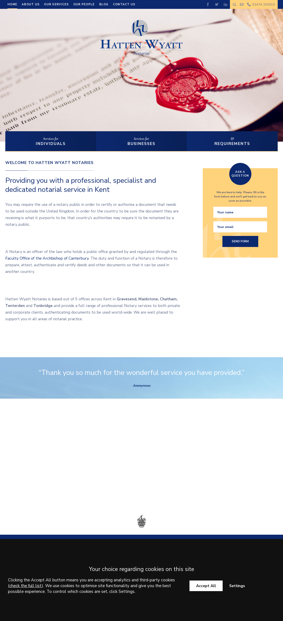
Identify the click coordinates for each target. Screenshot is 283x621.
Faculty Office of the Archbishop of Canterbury (47, 258)
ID (232, 141)
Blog (104, 4)
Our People (84, 4)
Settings (237, 585)
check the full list (25, 586)
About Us (31, 4)
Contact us (124, 4)
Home (12, 4)
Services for (51, 141)
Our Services (56, 4)
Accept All (206, 585)
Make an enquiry (242, 4)
